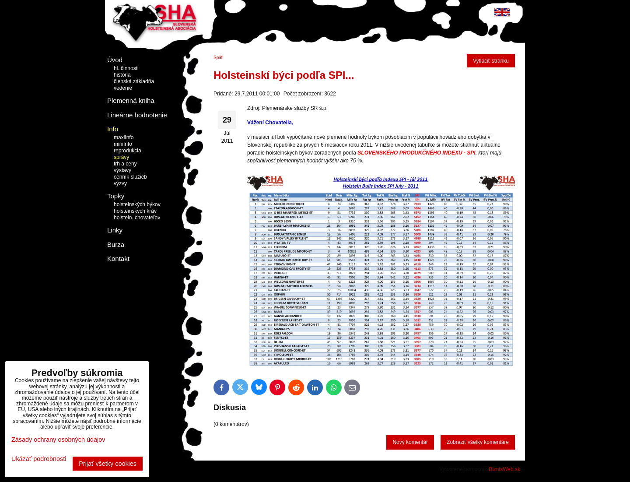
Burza (115, 244)
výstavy (122, 170)
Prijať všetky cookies (107, 463)
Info (112, 129)
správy (121, 157)
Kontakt (118, 258)
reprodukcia (127, 151)
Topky (115, 196)
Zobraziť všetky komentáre (478, 442)
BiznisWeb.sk (504, 469)
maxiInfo (123, 137)
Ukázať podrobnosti (38, 459)
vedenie (123, 88)
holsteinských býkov (137, 204)
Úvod (114, 59)
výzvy (120, 183)
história (122, 75)
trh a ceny (125, 164)
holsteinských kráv (135, 211)
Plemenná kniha (130, 100)
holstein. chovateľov (137, 218)
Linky (114, 230)
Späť (218, 57)
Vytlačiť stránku (491, 61)
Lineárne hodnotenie (137, 115)
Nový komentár (410, 442)
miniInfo (123, 144)
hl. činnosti (126, 68)
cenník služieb (130, 177)
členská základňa (134, 81)
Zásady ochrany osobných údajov (58, 439)
